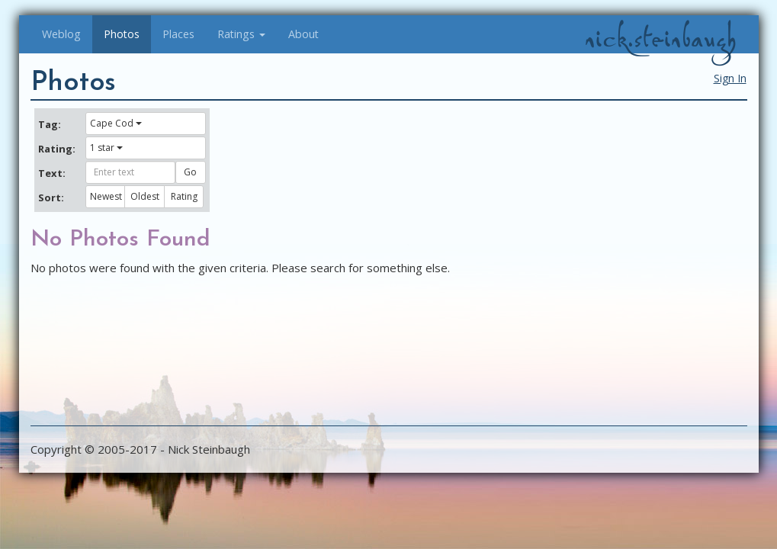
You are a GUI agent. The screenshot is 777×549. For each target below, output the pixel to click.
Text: (52, 173)
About (303, 34)
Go (190, 171)
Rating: (56, 149)
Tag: (49, 124)
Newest (106, 196)
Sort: (51, 197)
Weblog (61, 34)
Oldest (144, 196)
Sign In (730, 78)
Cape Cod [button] (116, 123)
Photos (122, 34)
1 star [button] (106, 147)
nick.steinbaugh (660, 39)
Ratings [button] (241, 34)
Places (178, 34)
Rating (184, 196)
